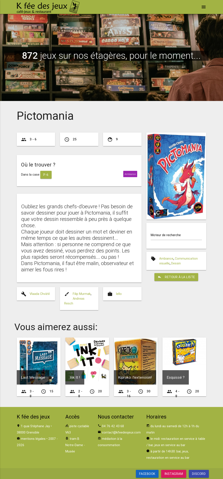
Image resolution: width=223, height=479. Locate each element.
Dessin (176, 263)
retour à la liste (176, 277)
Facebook (147, 474)
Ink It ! (75, 377)
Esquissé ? (175, 377)
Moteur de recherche (166, 235)
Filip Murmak (82, 294)
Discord (199, 474)
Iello (119, 294)
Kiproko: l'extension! (135, 377)
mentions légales (33, 439)
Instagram (173, 474)
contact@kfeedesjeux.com (121, 432)
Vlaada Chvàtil (40, 294)
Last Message (33, 377)
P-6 (46, 175)
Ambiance (166, 258)
